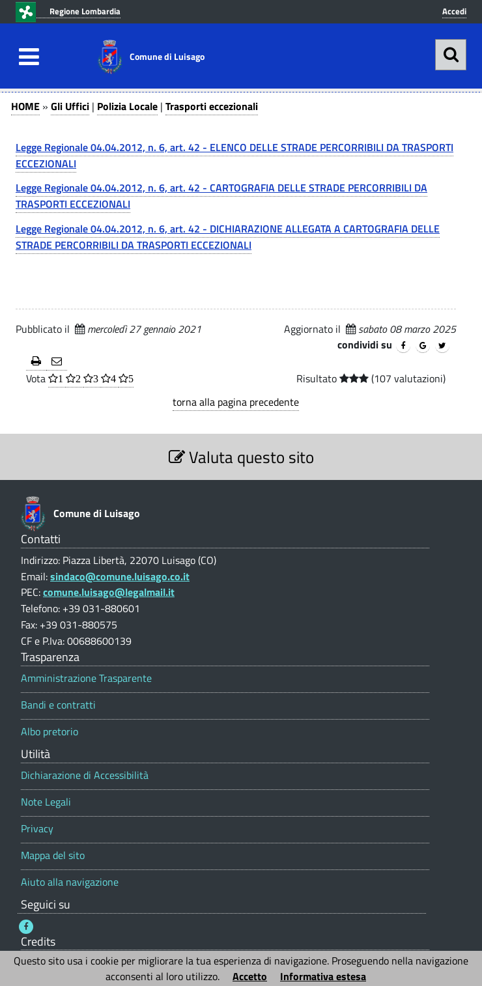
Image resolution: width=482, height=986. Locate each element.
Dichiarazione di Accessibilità (85, 775)
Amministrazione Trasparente (86, 678)
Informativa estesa (323, 976)
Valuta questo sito (241, 457)
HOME (25, 106)
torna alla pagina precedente (236, 402)
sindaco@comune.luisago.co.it (120, 576)
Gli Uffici (70, 106)
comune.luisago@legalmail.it (109, 592)
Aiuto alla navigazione (70, 882)
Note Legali (46, 802)
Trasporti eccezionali (211, 106)
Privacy (37, 829)
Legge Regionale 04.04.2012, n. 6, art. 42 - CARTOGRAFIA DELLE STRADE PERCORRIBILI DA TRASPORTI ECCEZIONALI (221, 196)
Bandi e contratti (58, 705)
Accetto (250, 976)
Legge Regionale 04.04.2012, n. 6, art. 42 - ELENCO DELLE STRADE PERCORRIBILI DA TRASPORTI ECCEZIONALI (234, 155)
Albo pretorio (49, 731)
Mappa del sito (53, 855)
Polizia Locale (127, 106)
